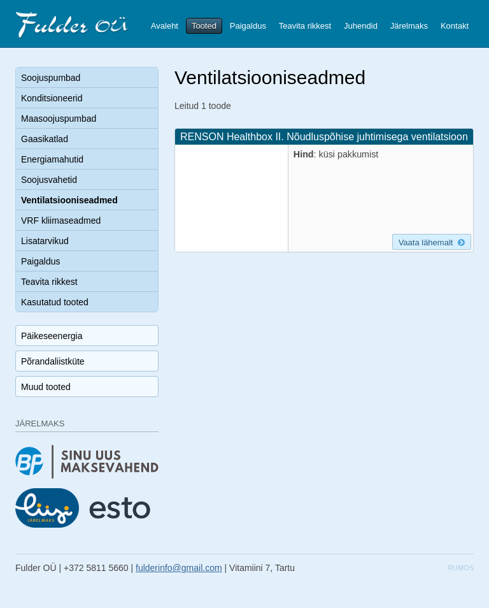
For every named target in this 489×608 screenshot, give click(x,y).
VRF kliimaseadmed (61, 220)
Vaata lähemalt (432, 242)
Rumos (461, 568)
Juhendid (361, 26)
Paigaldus (248, 26)
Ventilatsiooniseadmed (69, 200)
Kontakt (455, 26)
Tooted (204, 26)
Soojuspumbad (50, 78)
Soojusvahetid (49, 180)
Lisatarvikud (45, 241)
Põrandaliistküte (53, 361)
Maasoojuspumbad (58, 118)
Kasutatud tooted (55, 302)
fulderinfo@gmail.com (179, 568)
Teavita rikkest (305, 26)
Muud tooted (46, 387)
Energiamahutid (52, 159)
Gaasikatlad (44, 139)
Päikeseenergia (52, 336)
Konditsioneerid (52, 98)
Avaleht (164, 26)
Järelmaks (409, 26)
